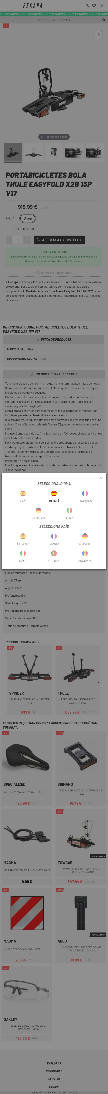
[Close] (101, 478)
